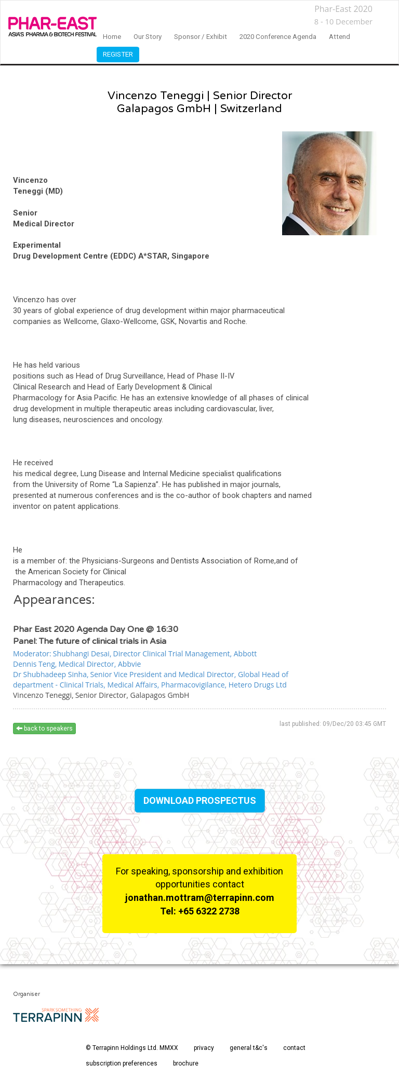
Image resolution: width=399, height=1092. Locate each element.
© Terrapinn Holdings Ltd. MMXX (132, 1047)
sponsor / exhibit (200, 37)
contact (294, 1047)
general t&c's (249, 1047)
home (112, 37)
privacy (204, 1047)
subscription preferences (121, 1063)
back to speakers (44, 728)
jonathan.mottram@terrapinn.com (199, 897)
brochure (185, 1063)
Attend (339, 37)
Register (118, 54)
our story (148, 37)
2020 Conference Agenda (278, 37)
